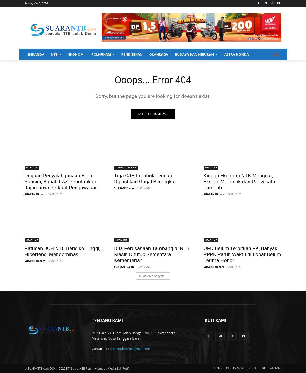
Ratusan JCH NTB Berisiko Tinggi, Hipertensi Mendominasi (62, 251)
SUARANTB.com (35, 194)
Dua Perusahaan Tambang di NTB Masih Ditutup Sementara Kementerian (151, 254)
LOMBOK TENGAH (125, 167)
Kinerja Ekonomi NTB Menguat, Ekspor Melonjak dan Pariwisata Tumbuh (239, 182)
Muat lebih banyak (153, 276)
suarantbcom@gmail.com (130, 349)
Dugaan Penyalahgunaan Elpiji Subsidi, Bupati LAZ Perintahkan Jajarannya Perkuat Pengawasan (61, 182)
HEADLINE (211, 167)
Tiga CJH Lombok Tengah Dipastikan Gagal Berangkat (145, 179)
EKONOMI (32, 167)
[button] (275, 54)
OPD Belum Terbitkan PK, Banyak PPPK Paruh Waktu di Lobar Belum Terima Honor (242, 254)
